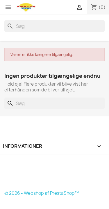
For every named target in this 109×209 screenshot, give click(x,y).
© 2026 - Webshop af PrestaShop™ (41, 193)
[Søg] (54, 26)
